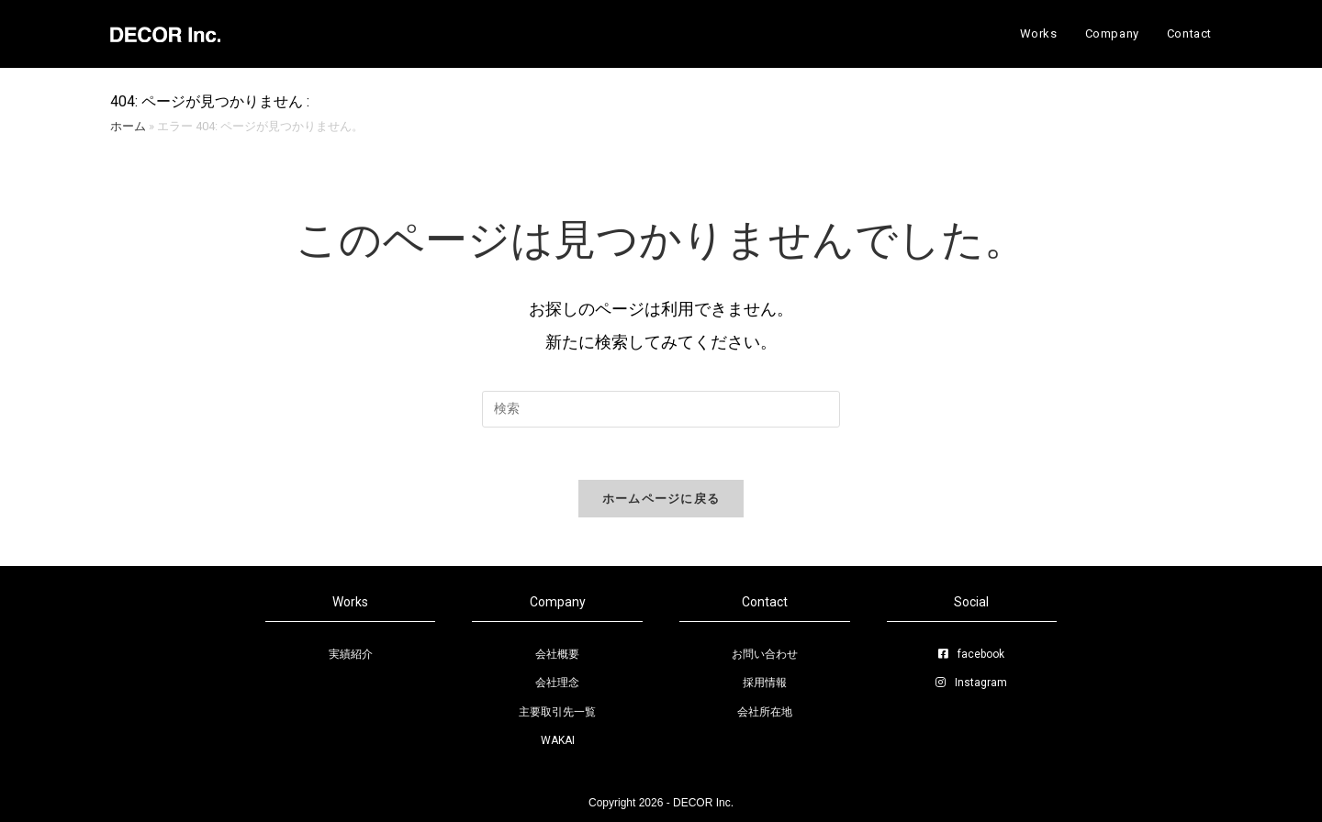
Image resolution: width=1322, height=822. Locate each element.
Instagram (971, 682)
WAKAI (558, 740)
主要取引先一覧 (557, 711)
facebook (971, 654)
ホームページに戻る (661, 501)
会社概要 (557, 654)
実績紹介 (351, 654)
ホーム (128, 126)
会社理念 (557, 682)
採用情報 (765, 682)
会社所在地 (764, 711)
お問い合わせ (765, 654)
